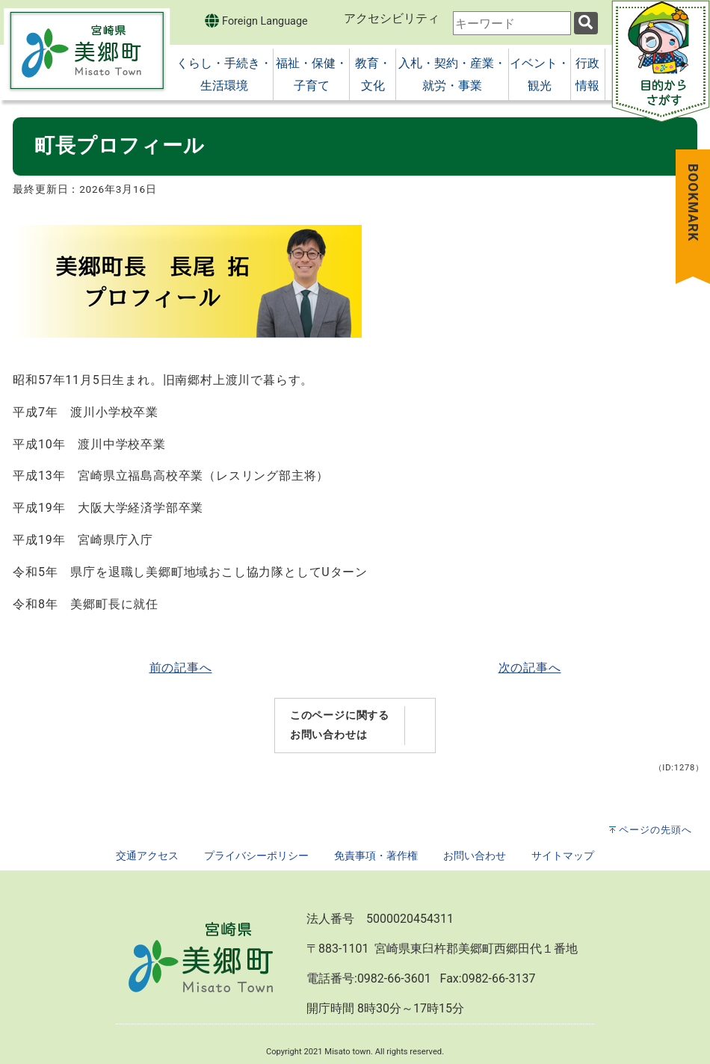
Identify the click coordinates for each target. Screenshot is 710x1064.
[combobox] (512, 23)
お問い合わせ (474, 856)
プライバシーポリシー (256, 856)
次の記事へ (529, 668)
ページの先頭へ (655, 829)
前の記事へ (180, 668)
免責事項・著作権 (376, 856)
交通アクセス (147, 856)
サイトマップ (562, 856)
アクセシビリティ (391, 18)
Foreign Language (256, 20)
